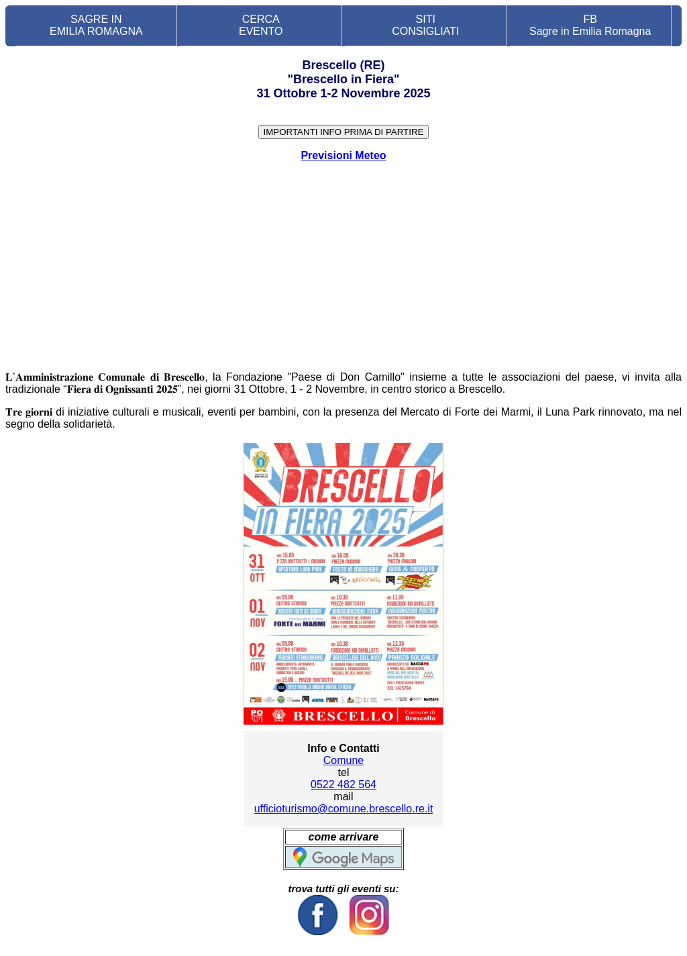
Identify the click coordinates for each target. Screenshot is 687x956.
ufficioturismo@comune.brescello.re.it (343, 808)
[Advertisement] (343, 267)
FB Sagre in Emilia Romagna (590, 25)
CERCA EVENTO (261, 25)
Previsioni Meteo (343, 155)
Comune (343, 760)
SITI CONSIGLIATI (425, 25)
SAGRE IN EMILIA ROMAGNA (96, 25)
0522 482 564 (343, 784)
